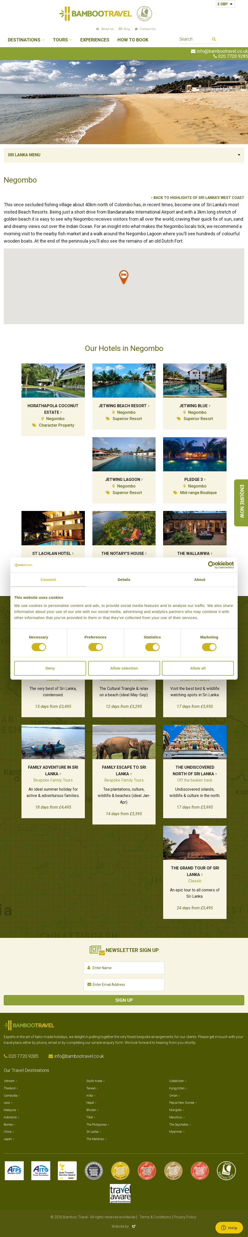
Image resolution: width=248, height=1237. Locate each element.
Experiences (94, 40)
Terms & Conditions (155, 1217)
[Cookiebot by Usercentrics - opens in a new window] (212, 565)
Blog (127, 29)
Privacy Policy (185, 1217)
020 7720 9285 (233, 56)
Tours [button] (60, 40)
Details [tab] (124, 579)
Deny (50, 668)
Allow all (198, 668)
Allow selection (124, 668)
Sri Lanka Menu (24, 154)
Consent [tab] (48, 579)
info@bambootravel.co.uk (222, 51)
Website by (124, 1226)
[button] (124, 278)
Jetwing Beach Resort (122, 405)
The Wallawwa (193, 553)
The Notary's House (122, 553)
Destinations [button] (24, 40)
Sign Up (124, 1000)
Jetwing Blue (193, 405)
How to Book (132, 40)
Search (214, 40)
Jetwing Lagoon (122, 479)
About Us (107, 29)
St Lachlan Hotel (51, 553)
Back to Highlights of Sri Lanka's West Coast (199, 198)
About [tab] (199, 579)
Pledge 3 (193, 479)
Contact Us (148, 29)
